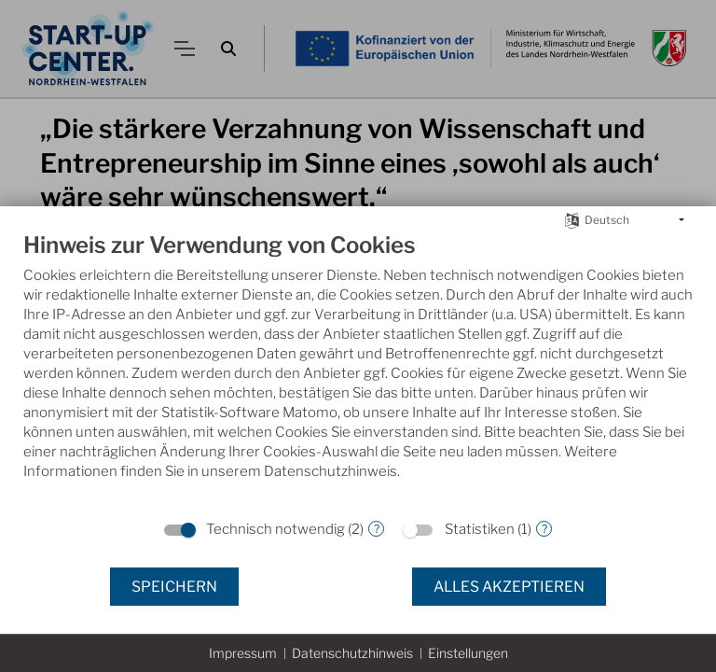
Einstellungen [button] (468, 653)
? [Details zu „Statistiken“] (544, 529)
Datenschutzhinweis (352, 653)
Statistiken (480, 529)
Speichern (174, 586)
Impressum (243, 653)
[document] (358, 370)
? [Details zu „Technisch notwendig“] (376, 529)
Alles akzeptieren (509, 586)
